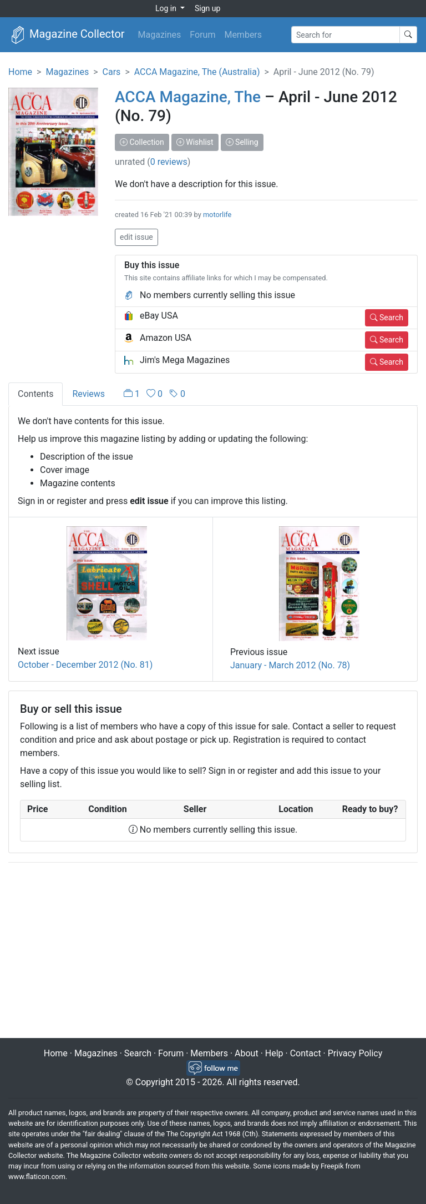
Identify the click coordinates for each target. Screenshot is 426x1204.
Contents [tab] (35, 394)
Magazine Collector (67, 35)
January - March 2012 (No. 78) (290, 665)
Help (274, 1053)
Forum (202, 34)
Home (20, 72)
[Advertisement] (213, 951)
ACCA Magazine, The (188, 97)
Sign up (207, 8)
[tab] (154, 394)
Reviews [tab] (88, 394)
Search (386, 317)
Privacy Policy (355, 1053)
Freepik (332, 1166)
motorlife (217, 214)
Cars (112, 72)
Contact (305, 1053)
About (246, 1053)
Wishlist (195, 142)
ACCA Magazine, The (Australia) (197, 72)
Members (243, 34)
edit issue (136, 237)
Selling (242, 142)
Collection (142, 142)
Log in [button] (166, 8)
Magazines (159, 34)
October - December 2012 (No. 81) (85, 664)
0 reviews (168, 162)
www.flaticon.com (36, 1176)
